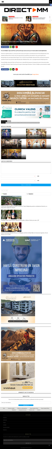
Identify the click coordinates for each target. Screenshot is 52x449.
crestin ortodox (14, 122)
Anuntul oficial (6, 427)
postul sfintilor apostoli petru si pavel (30, 122)
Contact (38, 410)
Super (4, 422)
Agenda (5, 417)
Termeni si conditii (11, 408)
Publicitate (14, 410)
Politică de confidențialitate (22, 408)
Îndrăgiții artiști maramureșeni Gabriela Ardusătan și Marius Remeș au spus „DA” (20, 220)
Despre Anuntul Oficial (45, 408)
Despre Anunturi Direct (34, 408)
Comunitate (11, 16)
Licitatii (4, 424)
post (20, 122)
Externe (5, 429)
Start (4, 408)
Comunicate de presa (22, 410)
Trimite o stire (31, 410)
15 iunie (7, 122)
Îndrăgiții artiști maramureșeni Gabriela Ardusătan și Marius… (38, 18)
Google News (35, 74)
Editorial (5, 420)
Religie (9, 121)
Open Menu (2, 1)
